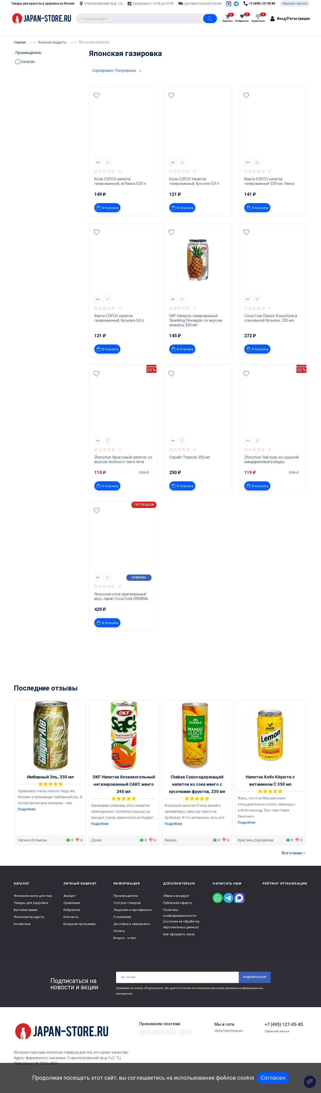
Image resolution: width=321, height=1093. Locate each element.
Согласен (273, 1078)
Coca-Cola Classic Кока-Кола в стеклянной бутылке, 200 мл (271, 330)
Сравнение (71, 915)
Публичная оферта (177, 915)
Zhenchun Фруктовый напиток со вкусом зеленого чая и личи (123, 472)
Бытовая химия (25, 922)
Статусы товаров (127, 915)
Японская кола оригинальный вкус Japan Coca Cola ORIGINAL (121, 608)
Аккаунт (69, 908)
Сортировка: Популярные (114, 83)
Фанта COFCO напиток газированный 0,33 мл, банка (269, 193)
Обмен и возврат (176, 908)
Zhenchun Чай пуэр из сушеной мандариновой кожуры (272, 472)
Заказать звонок (294, 10)
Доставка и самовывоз (131, 936)
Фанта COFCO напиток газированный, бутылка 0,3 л (119, 330)
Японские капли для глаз (33, 908)
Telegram (238, 1045)
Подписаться (252, 990)
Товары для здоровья (31, 915)
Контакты (71, 929)
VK (216, 1045)
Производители (125, 908)
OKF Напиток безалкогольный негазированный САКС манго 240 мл (124, 797)
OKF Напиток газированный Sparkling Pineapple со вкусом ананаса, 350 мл (196, 333)
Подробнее (27, 822)
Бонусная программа (79, 936)
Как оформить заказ (179, 947)
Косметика (22, 936)
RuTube (225, 1045)
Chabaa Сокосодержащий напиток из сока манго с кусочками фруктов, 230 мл (197, 797)
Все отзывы (294, 866)
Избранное (71, 922)
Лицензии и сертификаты (132, 922)
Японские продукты (29, 929)
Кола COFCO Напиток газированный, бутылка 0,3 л (194, 193)
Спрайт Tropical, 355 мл (189, 470)
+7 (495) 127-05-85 (284, 1038)
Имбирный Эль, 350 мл (50, 789)
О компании (122, 929)
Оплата (119, 943)
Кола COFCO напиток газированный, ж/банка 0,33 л (120, 193)
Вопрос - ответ (125, 950)
